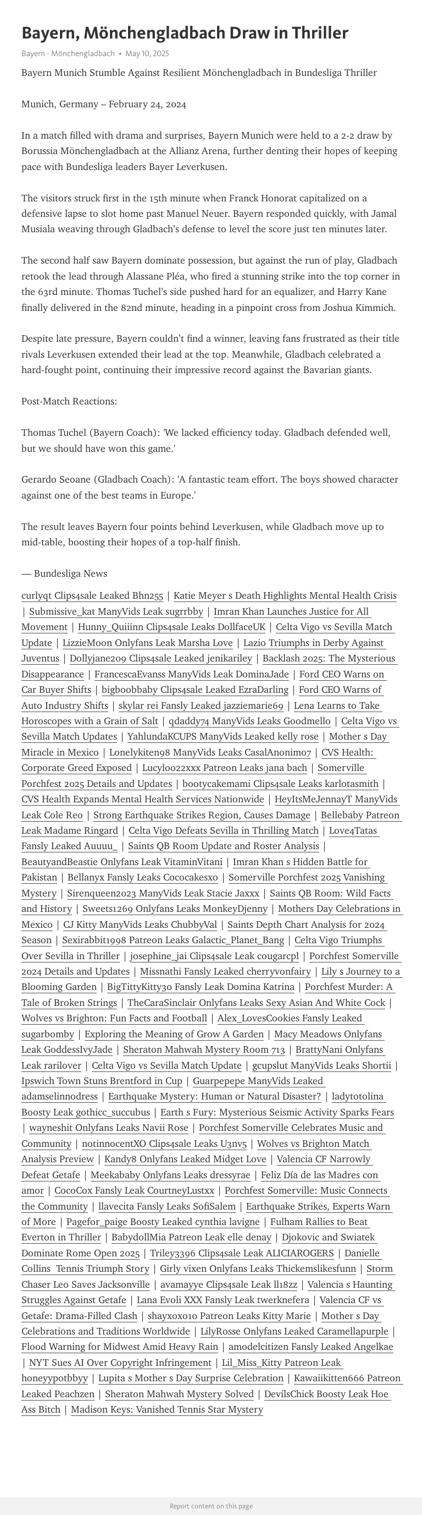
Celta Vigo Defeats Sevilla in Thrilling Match (224, 830)
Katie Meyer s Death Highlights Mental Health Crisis (285, 595)
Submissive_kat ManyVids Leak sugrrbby (116, 611)
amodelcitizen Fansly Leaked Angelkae (311, 1347)
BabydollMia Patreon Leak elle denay (191, 1237)
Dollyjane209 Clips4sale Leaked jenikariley (161, 658)
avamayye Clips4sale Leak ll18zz (228, 1284)
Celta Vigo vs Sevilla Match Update (167, 1065)
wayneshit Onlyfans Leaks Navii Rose (108, 1128)
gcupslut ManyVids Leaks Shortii (321, 1065)
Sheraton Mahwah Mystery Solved (179, 1394)
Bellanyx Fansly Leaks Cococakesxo (143, 877)
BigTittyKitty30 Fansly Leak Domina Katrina (201, 987)
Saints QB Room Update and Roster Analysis (223, 846)
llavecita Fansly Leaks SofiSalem (167, 1206)
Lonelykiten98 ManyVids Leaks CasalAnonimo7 (210, 752)
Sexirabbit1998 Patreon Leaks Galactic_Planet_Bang (173, 940)
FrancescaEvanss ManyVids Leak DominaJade (192, 674)
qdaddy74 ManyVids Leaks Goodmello (250, 721)
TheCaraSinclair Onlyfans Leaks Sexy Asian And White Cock (256, 1003)
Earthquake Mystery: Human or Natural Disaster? (214, 1096)
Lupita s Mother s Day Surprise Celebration (191, 1378)
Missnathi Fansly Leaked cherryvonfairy (225, 971)
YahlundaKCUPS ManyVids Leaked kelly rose (223, 736)
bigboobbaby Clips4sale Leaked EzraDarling (195, 689)
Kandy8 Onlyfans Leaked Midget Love (185, 1159)
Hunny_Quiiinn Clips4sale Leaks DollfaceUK (171, 627)
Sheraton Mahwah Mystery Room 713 (204, 1049)
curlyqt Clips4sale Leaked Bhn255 (92, 595)
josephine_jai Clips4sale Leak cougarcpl (214, 956)
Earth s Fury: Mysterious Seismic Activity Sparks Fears (277, 1112)
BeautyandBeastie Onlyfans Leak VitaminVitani (122, 862)
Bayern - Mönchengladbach (68, 53)
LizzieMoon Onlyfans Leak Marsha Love (148, 643)
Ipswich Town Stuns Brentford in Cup (101, 1081)
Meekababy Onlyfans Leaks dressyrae (171, 1175)
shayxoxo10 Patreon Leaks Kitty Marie (229, 1316)
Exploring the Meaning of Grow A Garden (174, 1034)
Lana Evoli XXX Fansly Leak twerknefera (223, 1300)
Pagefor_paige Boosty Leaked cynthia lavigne (163, 1222)
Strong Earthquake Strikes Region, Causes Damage (201, 815)
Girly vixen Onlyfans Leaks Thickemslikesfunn (258, 1268)
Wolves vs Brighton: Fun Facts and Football (114, 1018)
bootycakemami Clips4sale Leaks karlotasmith (280, 784)
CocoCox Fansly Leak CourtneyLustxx (134, 1190)
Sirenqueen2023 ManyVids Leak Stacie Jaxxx (163, 893)
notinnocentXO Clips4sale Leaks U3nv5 (164, 1143)
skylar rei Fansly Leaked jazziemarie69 (201, 705)
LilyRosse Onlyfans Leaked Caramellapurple (294, 1331)
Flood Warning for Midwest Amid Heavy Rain (119, 1347)
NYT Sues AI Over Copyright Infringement (120, 1363)
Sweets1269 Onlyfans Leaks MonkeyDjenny (175, 909)
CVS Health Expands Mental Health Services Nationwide (142, 799)
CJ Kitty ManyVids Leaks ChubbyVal (140, 924)
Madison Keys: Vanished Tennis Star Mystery (167, 1409)
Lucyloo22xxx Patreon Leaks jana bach (224, 768)
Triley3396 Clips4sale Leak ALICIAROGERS (242, 1253)
